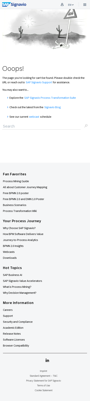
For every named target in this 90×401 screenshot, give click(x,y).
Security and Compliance (18, 321)
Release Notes (12, 333)
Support (8, 315)
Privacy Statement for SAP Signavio (43, 380)
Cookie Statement (44, 390)
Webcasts (9, 251)
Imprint (43, 371)
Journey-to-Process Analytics (21, 240)
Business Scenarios (14, 205)
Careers (8, 309)
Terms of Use (43, 385)
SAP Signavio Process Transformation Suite (50, 97)
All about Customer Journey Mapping (25, 187)
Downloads (10, 257)
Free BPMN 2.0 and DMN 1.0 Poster (23, 199)
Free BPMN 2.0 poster (16, 193)
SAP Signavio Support (39, 82)
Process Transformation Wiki (20, 211)
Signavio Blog (52, 107)
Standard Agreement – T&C (44, 375)
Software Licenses (14, 339)
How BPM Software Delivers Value (23, 234)
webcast (34, 116)
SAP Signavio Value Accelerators (22, 280)
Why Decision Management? (19, 292)
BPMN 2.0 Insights (13, 245)
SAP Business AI (12, 274)
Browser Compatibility (16, 345)
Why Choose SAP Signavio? (19, 228)
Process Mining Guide (16, 181)
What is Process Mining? (17, 286)
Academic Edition (13, 327)
